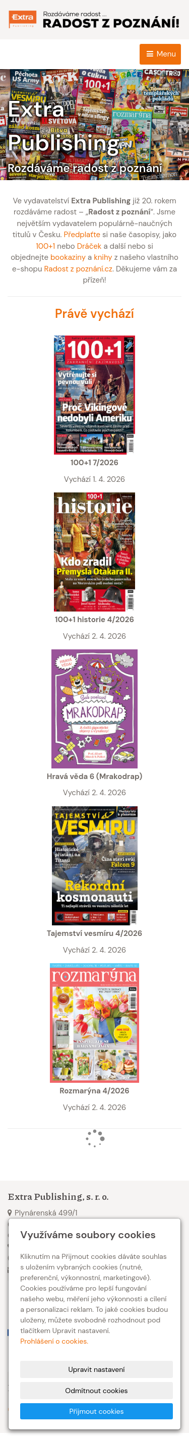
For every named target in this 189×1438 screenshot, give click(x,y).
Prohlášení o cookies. (54, 1341)
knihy (103, 257)
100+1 (45, 246)
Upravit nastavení (97, 1369)
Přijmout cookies (96, 1411)
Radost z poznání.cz (78, 269)
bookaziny (68, 257)
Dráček (89, 246)
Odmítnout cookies (96, 1390)
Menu (160, 54)
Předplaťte (82, 235)
